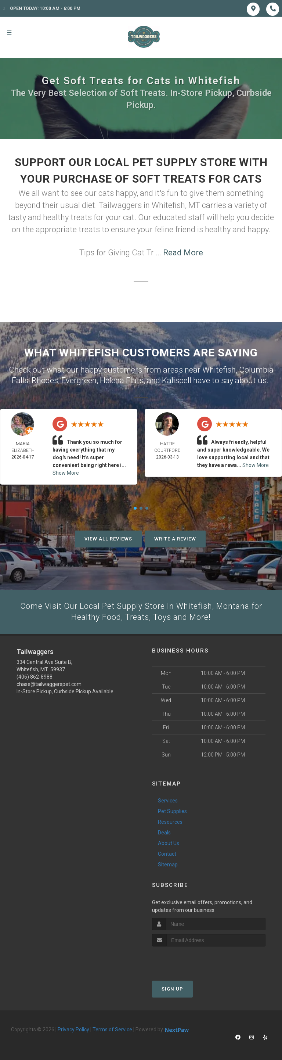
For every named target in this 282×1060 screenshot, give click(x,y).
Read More (183, 252)
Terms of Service (112, 1029)
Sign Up (172, 988)
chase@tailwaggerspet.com (49, 684)
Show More (66, 472)
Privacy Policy (73, 1029)
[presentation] (191, 960)
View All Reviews (108, 538)
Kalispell (176, 379)
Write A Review (175, 538)
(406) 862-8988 (35, 677)
